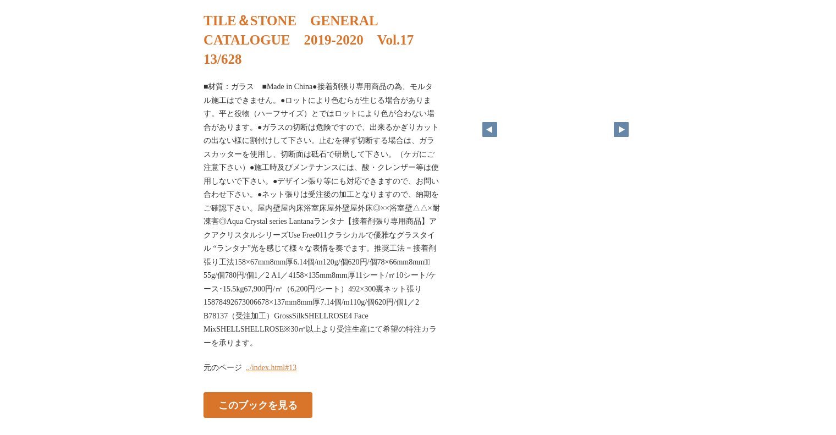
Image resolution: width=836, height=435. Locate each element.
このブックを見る (258, 405)
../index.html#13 (271, 368)
